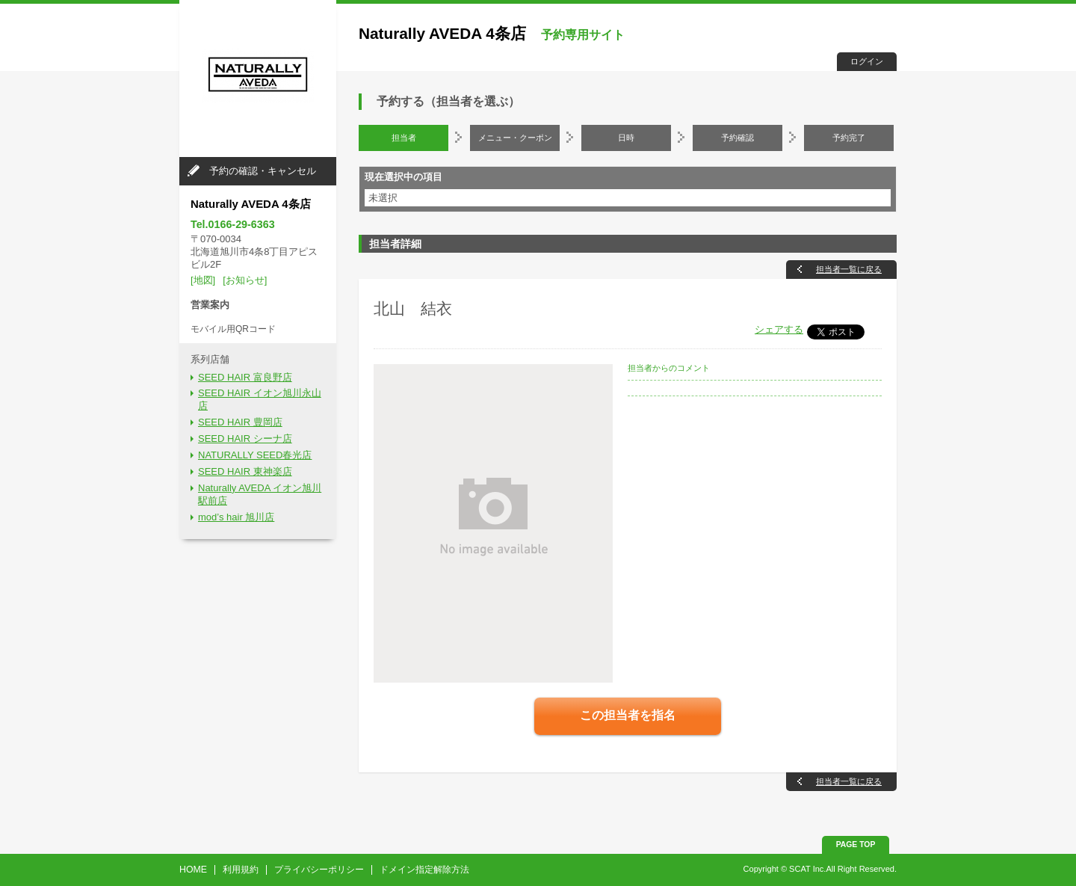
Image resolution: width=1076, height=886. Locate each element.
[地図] (203, 280)
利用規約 (241, 869)
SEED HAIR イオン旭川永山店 (259, 399)
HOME (193, 869)
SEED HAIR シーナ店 (245, 438)
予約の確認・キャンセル (262, 170)
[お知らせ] (245, 280)
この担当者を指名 (627, 715)
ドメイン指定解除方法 (424, 869)
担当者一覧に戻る (849, 269)
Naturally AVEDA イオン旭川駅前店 (259, 494)
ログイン (866, 61)
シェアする (779, 329)
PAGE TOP (856, 844)
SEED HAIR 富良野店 (245, 377)
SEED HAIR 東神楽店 (245, 471)
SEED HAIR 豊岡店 (240, 422)
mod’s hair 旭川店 (236, 517)
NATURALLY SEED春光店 (255, 455)
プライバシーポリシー (319, 869)
